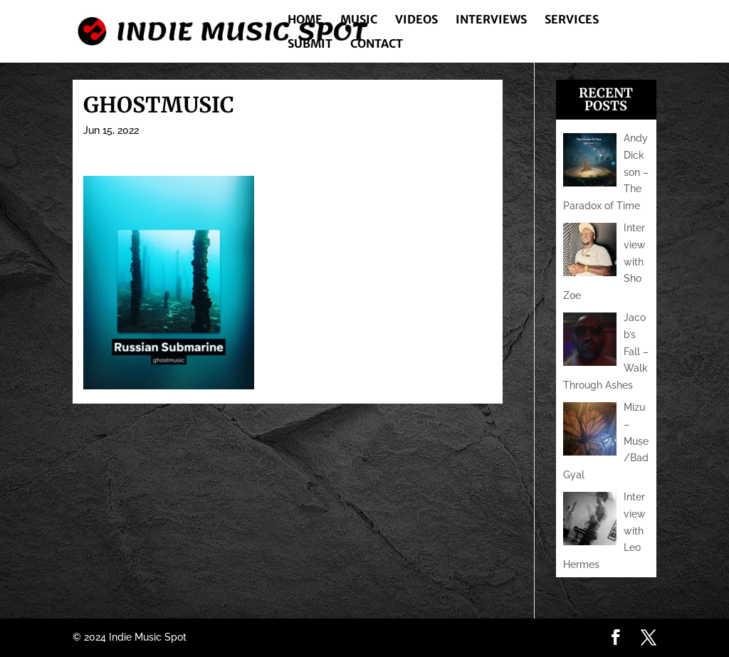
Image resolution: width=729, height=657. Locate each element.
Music (358, 20)
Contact (376, 44)
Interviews (491, 20)
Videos (416, 20)
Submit (310, 44)
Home (305, 20)
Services (572, 20)
